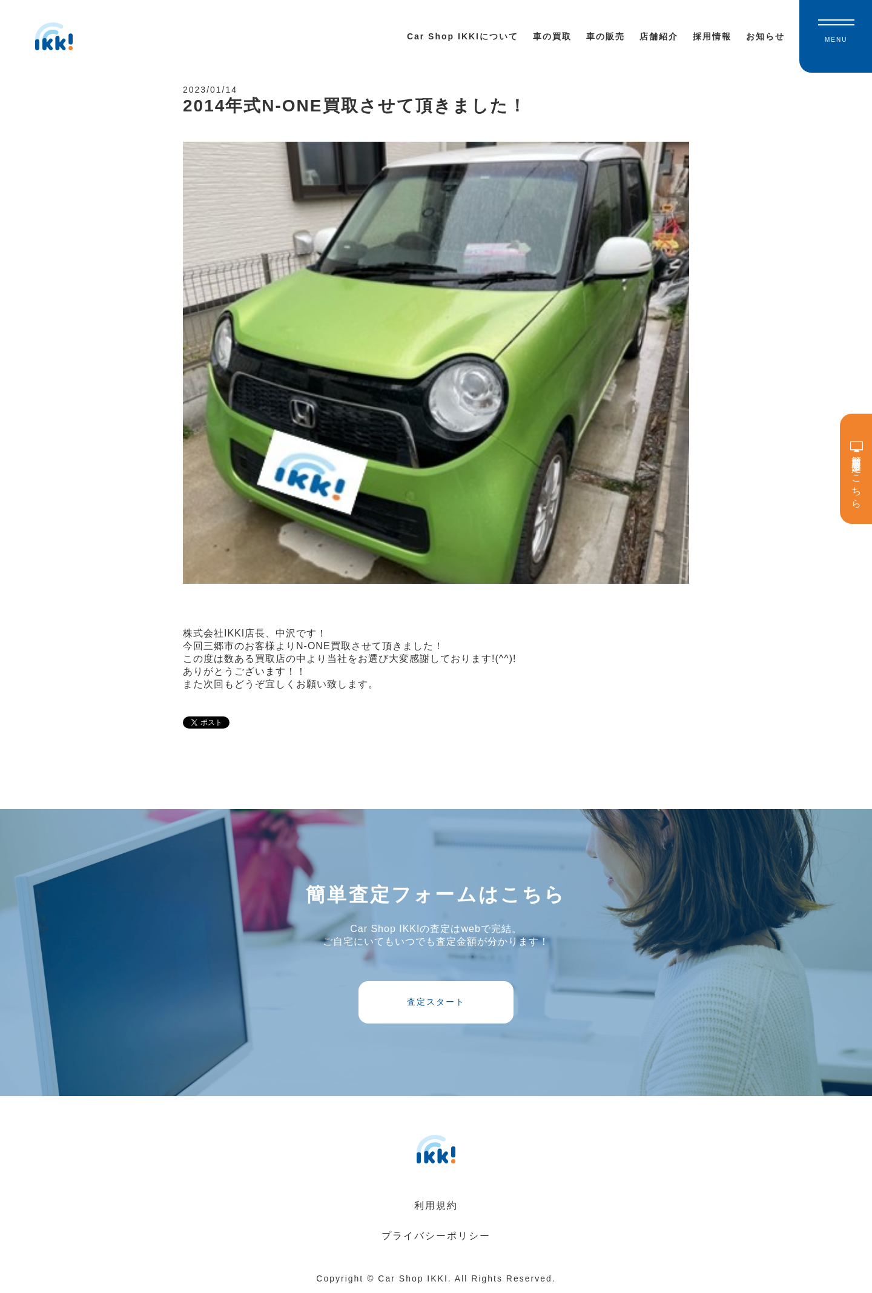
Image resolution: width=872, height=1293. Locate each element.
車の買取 (552, 36)
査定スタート (436, 1002)
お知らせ (765, 36)
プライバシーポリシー (436, 1236)
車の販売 (605, 36)
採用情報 (712, 36)
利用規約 (436, 1205)
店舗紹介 (658, 36)
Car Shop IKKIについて (462, 36)
